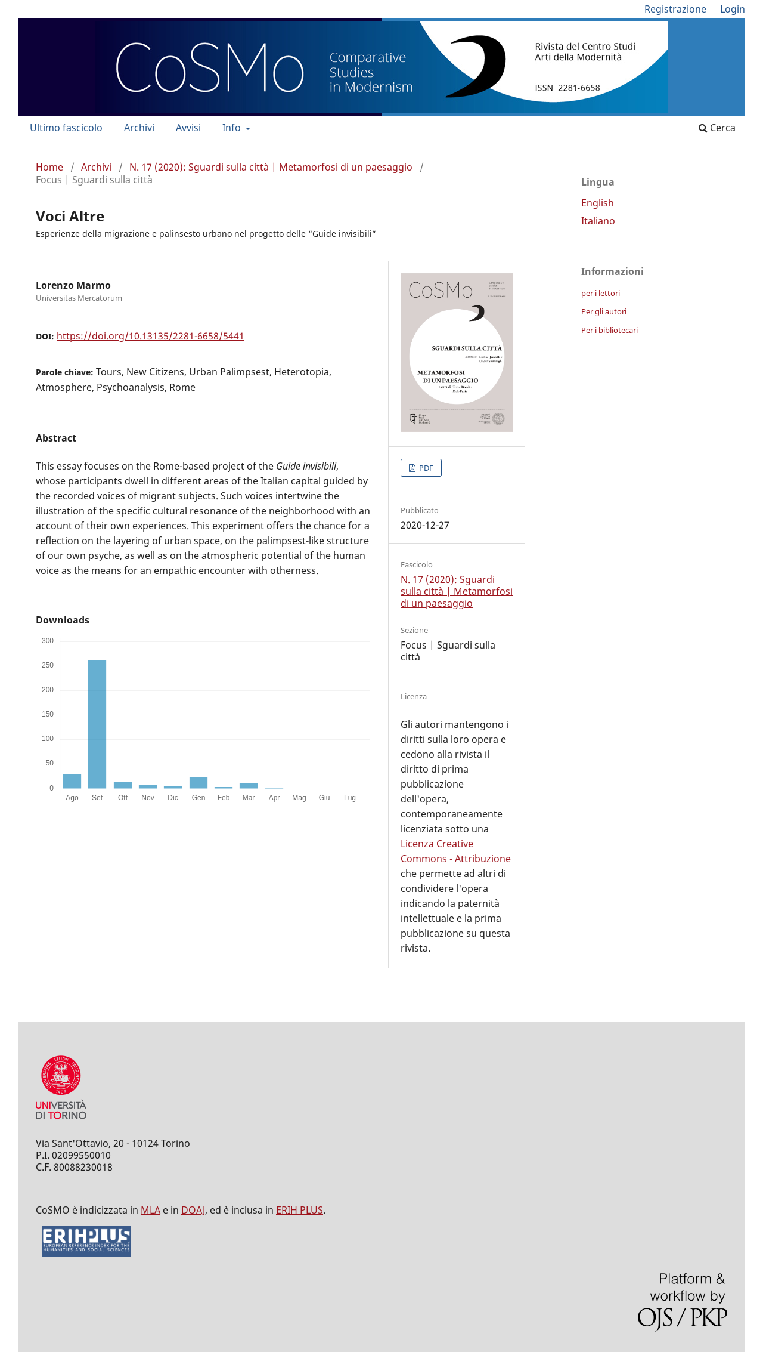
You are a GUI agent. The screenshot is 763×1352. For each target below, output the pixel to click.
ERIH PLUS (299, 1210)
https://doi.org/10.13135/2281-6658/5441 (150, 335)
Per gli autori (603, 311)
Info (232, 127)
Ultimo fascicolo (66, 127)
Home (49, 167)
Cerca (717, 127)
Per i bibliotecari (609, 330)
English (597, 202)
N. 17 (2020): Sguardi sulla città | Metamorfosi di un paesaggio (270, 167)
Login (732, 9)
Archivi (139, 127)
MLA (150, 1210)
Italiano (598, 220)
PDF (425, 467)
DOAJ (193, 1210)
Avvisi (188, 127)
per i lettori (600, 293)
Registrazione (675, 9)
